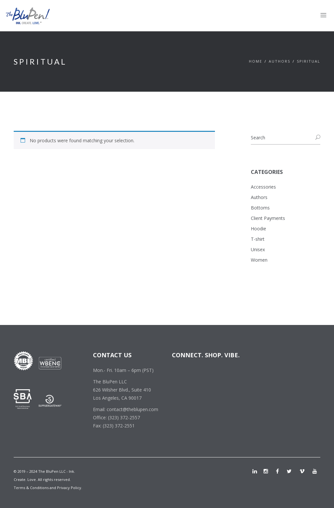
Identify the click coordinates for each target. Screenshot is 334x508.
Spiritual (308, 61)
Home (255, 61)
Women (259, 260)
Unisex (258, 249)
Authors (279, 61)
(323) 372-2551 (119, 426)
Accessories (263, 187)
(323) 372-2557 (124, 417)
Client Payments (268, 218)
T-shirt (258, 239)
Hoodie (258, 228)
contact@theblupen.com (132, 409)
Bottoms (260, 208)
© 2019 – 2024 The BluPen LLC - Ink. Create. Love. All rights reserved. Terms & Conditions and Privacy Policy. (48, 479)
